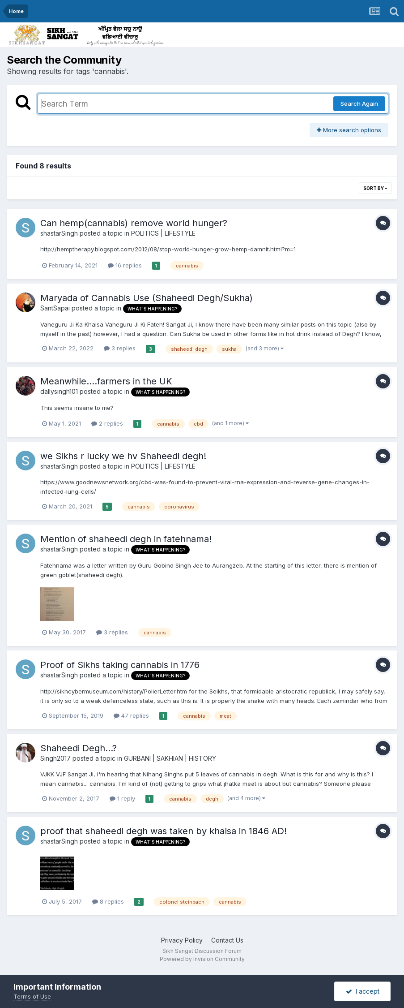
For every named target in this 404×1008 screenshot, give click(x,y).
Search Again (359, 103)
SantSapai (55, 308)
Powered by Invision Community (202, 959)
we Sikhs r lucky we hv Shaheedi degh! (123, 456)
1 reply (122, 798)
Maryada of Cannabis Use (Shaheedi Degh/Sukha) (146, 298)
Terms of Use (32, 996)
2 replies (107, 423)
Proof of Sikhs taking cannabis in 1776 (120, 664)
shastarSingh (59, 233)
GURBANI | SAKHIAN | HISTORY (170, 758)
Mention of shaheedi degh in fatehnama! (126, 539)
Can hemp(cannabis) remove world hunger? (133, 223)
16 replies (125, 265)
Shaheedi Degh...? (78, 748)
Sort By (375, 188)
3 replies (120, 348)
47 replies (131, 715)
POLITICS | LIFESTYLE (163, 233)
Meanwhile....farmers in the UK (106, 381)
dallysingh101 (59, 391)
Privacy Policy (182, 940)
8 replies (108, 901)
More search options (349, 130)
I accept (362, 991)
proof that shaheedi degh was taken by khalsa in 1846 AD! (163, 831)
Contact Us (227, 940)
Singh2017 (55, 758)
